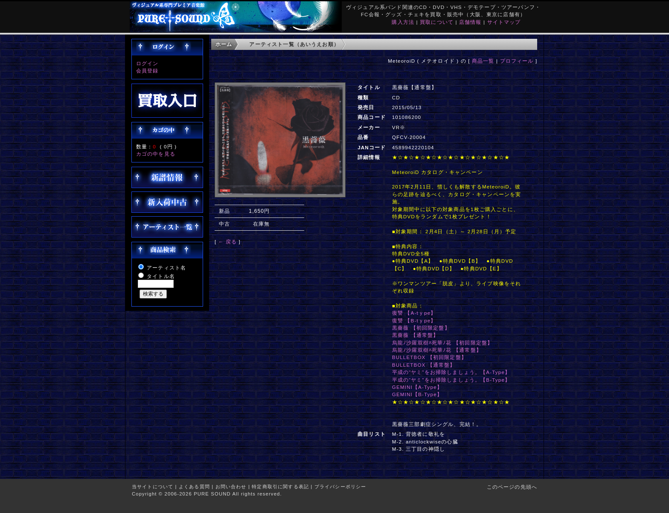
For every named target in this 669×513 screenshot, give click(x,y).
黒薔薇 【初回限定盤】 (421, 327)
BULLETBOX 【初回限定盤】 (429, 357)
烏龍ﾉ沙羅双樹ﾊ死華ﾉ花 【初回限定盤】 (442, 342)
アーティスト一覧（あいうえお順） (294, 44)
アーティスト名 (166, 267)
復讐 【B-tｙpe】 (414, 320)
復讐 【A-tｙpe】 (414, 313)
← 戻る (227, 241)
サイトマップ (504, 22)
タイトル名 (161, 276)
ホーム (223, 44)
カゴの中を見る (155, 154)
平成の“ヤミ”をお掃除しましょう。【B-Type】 (451, 380)
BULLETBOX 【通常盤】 (424, 365)
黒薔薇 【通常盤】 (415, 335)
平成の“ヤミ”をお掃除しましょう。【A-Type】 (451, 372)
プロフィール (517, 61)
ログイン (147, 63)
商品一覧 (483, 61)
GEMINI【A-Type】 (417, 387)
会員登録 (147, 70)
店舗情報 (470, 22)
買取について (437, 22)
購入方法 (403, 22)
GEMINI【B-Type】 (417, 394)
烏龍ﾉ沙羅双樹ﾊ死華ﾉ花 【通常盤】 (437, 350)
